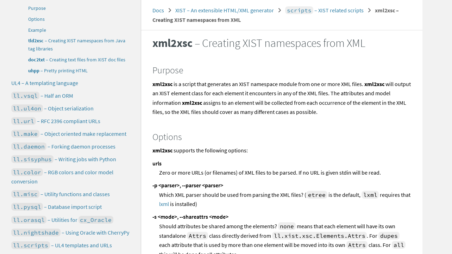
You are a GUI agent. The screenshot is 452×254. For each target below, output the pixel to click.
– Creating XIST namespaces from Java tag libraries (76, 45)
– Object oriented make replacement (68, 134)
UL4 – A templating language (44, 82)
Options (36, 19)
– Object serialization (52, 108)
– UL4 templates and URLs (61, 245)
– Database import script (56, 207)
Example (37, 30)
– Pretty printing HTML (58, 71)
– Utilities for (62, 220)
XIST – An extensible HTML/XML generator (224, 10)
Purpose (37, 8)
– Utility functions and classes (60, 194)
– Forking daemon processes (63, 146)
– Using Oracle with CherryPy (70, 232)
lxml (164, 203)
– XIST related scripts (324, 10)
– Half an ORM (42, 95)
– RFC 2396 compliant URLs (55, 121)
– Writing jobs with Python (63, 159)
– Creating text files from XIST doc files (76, 60)
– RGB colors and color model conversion (62, 176)
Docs (158, 10)
